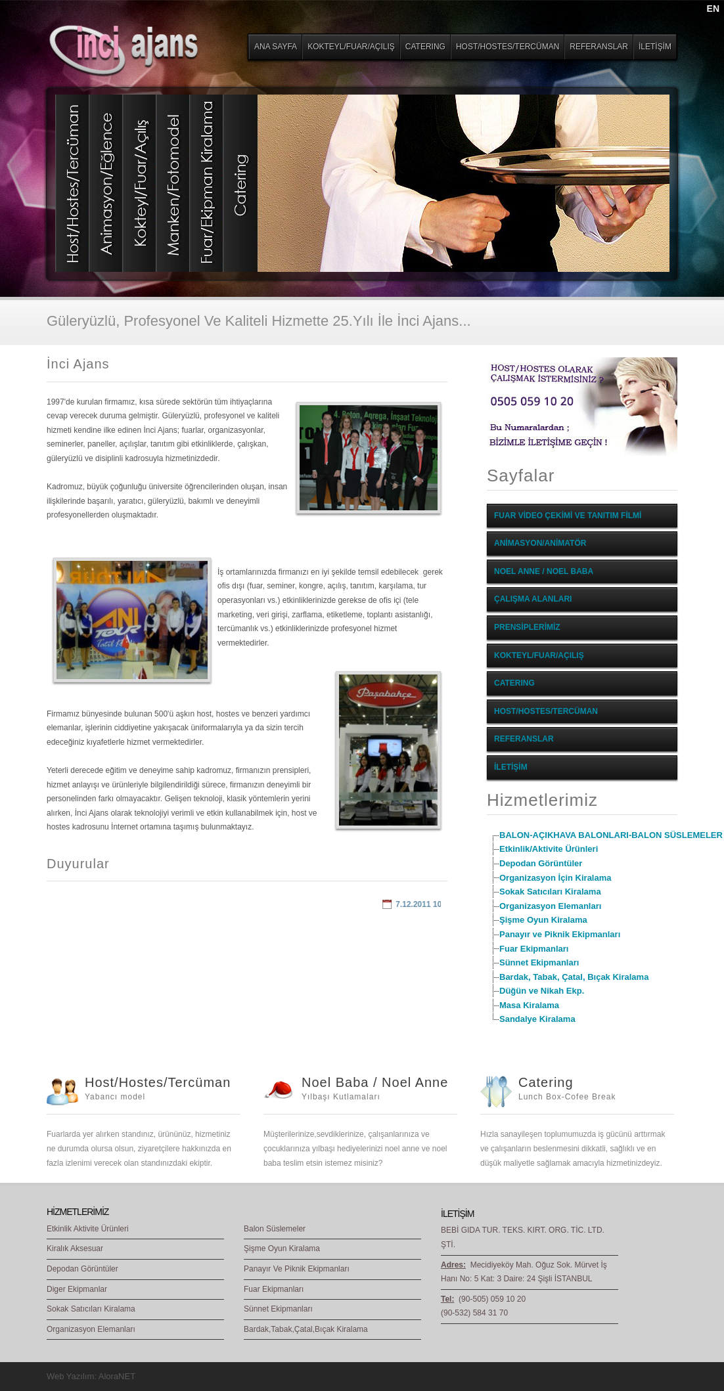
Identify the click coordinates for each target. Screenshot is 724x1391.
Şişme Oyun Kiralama (543, 920)
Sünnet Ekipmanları (539, 962)
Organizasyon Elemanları (550, 906)
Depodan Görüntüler (540, 863)
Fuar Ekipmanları (533, 949)
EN (713, 8)
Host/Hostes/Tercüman (158, 1082)
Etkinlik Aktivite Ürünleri (88, 1228)
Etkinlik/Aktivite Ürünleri (548, 849)
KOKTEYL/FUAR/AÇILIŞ (539, 655)
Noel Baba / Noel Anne (375, 1082)
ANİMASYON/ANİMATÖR (540, 543)
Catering (546, 1082)
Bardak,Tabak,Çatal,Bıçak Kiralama (306, 1329)
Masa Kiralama (529, 1005)
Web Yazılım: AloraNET (91, 1376)
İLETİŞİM (511, 767)
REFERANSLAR (524, 738)
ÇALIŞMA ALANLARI (533, 599)
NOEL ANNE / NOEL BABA (543, 571)
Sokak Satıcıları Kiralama (550, 891)
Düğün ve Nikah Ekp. (541, 991)
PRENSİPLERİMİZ (527, 627)
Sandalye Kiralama (537, 1019)
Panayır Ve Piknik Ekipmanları (297, 1268)
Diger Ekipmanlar (77, 1289)
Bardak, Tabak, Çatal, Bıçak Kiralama (573, 977)
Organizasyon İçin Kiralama (555, 878)
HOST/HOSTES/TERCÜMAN (546, 711)
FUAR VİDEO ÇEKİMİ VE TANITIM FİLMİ (567, 515)
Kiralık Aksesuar (75, 1248)
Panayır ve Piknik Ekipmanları (559, 934)
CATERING (514, 683)
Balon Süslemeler (274, 1228)
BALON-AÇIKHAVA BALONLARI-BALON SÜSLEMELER (611, 835)
